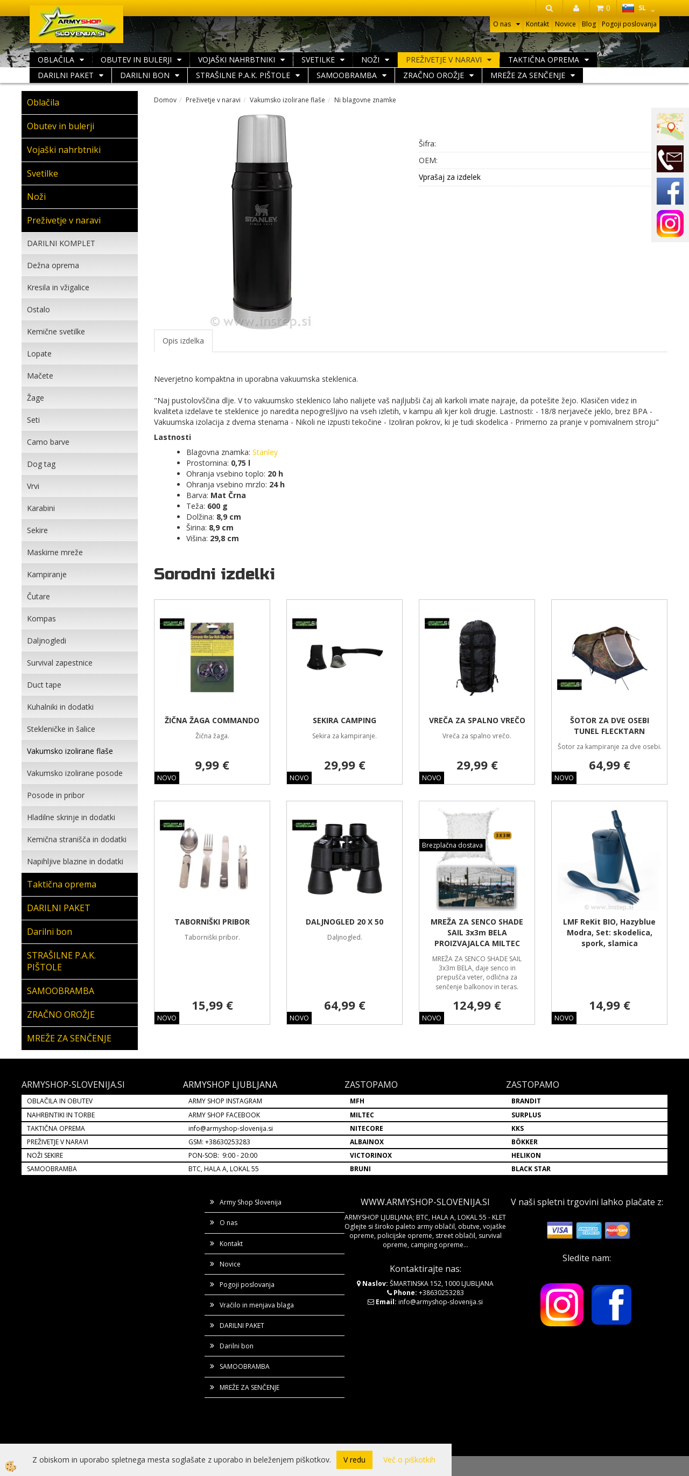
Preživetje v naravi (444, 59)
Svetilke (318, 59)
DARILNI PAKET (66, 75)
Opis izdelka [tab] (183, 340)
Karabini (41, 508)
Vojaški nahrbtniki (236, 59)
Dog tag (41, 464)
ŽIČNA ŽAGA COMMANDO (212, 720)
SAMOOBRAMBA (347, 75)
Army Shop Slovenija (251, 1202)
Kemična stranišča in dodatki (76, 839)
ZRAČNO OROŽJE (433, 75)
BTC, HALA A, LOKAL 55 (223, 1168)
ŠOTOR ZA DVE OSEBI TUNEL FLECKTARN (609, 725)
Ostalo (38, 309)
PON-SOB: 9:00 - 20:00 (222, 1155)
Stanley (265, 452)
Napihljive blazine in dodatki (75, 861)
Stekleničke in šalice (61, 729)
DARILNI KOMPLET (61, 243)
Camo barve (48, 442)
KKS (517, 1128)
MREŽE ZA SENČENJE (527, 75)
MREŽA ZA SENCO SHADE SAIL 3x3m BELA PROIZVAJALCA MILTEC (477, 932)
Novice (565, 24)
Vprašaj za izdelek (450, 177)
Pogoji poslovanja (629, 24)
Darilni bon (145, 75)
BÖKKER (524, 1141)
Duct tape (44, 685)
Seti (33, 420)
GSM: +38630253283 (219, 1141)
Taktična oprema (543, 59)
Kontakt (537, 24)
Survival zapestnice (60, 662)
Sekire (37, 530)
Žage (35, 398)
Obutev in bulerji (136, 59)
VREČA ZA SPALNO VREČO (477, 720)
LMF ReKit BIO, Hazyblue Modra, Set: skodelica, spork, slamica (609, 932)
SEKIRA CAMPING (344, 720)
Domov (165, 99)
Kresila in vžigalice (58, 287)
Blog (589, 24)
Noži (370, 59)
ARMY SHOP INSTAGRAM (225, 1101)
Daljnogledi (46, 640)
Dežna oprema (53, 265)
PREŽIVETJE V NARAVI (57, 1141)
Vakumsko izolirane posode (75, 773)
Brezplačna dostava (452, 845)
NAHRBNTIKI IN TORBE (61, 1115)
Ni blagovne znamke (365, 99)
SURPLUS (526, 1115)
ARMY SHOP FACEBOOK (224, 1115)
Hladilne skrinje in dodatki (71, 817)
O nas (502, 24)
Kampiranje (47, 574)
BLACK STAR (531, 1168)
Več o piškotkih (409, 1459)
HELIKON (526, 1155)
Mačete (40, 375)
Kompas (41, 618)
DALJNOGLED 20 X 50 (344, 922)
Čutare (38, 596)
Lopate (39, 353)
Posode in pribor (56, 795)
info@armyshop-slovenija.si (230, 1128)
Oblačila (56, 59)
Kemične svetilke (56, 331)
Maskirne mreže (55, 552)
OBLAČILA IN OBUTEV (60, 1101)
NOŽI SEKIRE (45, 1155)
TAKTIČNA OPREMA (56, 1128)
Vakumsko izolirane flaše (70, 751)
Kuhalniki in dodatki (60, 707)
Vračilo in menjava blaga (257, 1305)
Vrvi (33, 486)
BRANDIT (526, 1101)
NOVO (167, 777)
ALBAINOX (367, 1141)
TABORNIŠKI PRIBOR (212, 922)
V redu (354, 1459)
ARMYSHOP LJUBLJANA (230, 1084)
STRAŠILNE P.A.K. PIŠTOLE (243, 75)
